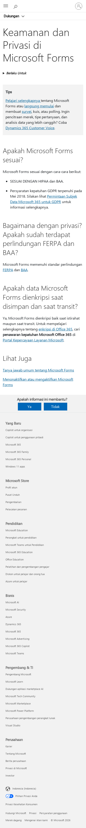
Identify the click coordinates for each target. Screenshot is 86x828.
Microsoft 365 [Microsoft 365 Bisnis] (13, 631)
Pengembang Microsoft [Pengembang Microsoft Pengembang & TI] (18, 674)
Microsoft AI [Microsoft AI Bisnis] (12, 602)
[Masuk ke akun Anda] (78, 6)
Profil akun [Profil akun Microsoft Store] (11, 487)
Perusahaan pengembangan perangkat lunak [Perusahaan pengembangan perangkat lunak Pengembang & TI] (30, 718)
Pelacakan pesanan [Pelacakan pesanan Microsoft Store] (16, 509)
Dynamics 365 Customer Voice (30, 127)
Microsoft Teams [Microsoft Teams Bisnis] (15, 653)
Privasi (32, 813)
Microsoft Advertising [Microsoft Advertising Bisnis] (17, 638)
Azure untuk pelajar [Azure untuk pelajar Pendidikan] (16, 581)
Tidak (55, 406)
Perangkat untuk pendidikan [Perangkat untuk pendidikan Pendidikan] (21, 537)
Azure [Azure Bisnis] (9, 617)
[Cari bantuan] (16, 6)
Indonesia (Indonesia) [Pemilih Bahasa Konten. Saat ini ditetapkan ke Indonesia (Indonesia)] (24, 788)
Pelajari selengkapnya (23, 100)
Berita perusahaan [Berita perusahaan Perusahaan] (16, 761)
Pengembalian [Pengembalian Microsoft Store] (13, 502)
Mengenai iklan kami (36, 820)
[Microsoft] (43, 3)
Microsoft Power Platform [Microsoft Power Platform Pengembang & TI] (20, 710)
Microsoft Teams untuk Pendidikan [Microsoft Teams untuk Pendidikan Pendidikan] (25, 545)
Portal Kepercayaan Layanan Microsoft (33, 340)
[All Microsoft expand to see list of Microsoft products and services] (5, 6)
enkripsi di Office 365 (55, 329)
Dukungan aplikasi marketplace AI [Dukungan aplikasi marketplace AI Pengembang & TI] (24, 689)
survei (26, 111)
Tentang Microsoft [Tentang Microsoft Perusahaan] (16, 753)
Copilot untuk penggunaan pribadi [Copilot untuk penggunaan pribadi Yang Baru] (24, 437)
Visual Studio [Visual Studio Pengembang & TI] (13, 725)
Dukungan (12, 16)
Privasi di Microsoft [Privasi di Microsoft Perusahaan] (16, 768)
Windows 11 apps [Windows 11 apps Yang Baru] (15, 466)
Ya (29, 406)
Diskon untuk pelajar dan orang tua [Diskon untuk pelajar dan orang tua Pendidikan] (25, 574)
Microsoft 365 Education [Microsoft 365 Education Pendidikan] (19, 552)
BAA (24, 269)
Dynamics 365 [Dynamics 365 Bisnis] (13, 624)
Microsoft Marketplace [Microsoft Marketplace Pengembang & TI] (18, 703)
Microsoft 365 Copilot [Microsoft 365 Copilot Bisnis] (18, 646)
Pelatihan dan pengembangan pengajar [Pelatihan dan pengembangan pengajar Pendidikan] (27, 566)
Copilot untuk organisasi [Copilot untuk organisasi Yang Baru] (19, 430)
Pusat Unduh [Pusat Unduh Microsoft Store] (13, 494)
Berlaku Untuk (16, 73)
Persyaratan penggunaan (53, 813)
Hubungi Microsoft (16, 813)
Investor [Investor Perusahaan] (10, 775)
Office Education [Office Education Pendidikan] (15, 559)
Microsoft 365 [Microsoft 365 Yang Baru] (13, 444)
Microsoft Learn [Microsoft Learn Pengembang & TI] (14, 681)
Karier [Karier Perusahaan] (9, 746)
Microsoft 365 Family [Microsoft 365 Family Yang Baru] (17, 452)
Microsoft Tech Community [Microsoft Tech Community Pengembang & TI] (20, 696)
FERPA (8, 269)
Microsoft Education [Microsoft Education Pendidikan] (17, 530)
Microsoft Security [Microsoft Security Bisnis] (16, 609)
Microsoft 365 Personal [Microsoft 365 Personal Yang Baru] (18, 459)
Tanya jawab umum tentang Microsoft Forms (38, 370)
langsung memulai (39, 105)
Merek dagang (14, 820)
